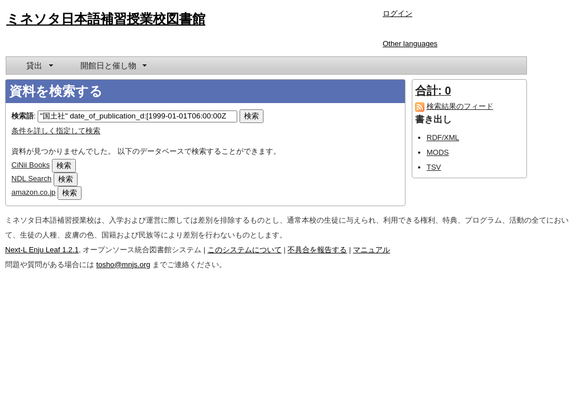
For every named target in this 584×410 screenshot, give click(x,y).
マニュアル (371, 249)
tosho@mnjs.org (123, 264)
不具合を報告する (317, 249)
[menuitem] (39, 65)
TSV (434, 167)
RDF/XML (443, 137)
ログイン (397, 13)
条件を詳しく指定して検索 (55, 130)
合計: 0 (433, 90)
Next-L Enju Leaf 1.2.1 (42, 249)
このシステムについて (245, 249)
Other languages (410, 43)
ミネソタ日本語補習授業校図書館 (105, 18)
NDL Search (31, 178)
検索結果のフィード (460, 106)
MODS (438, 152)
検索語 (22, 116)
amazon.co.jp (33, 192)
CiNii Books (30, 165)
